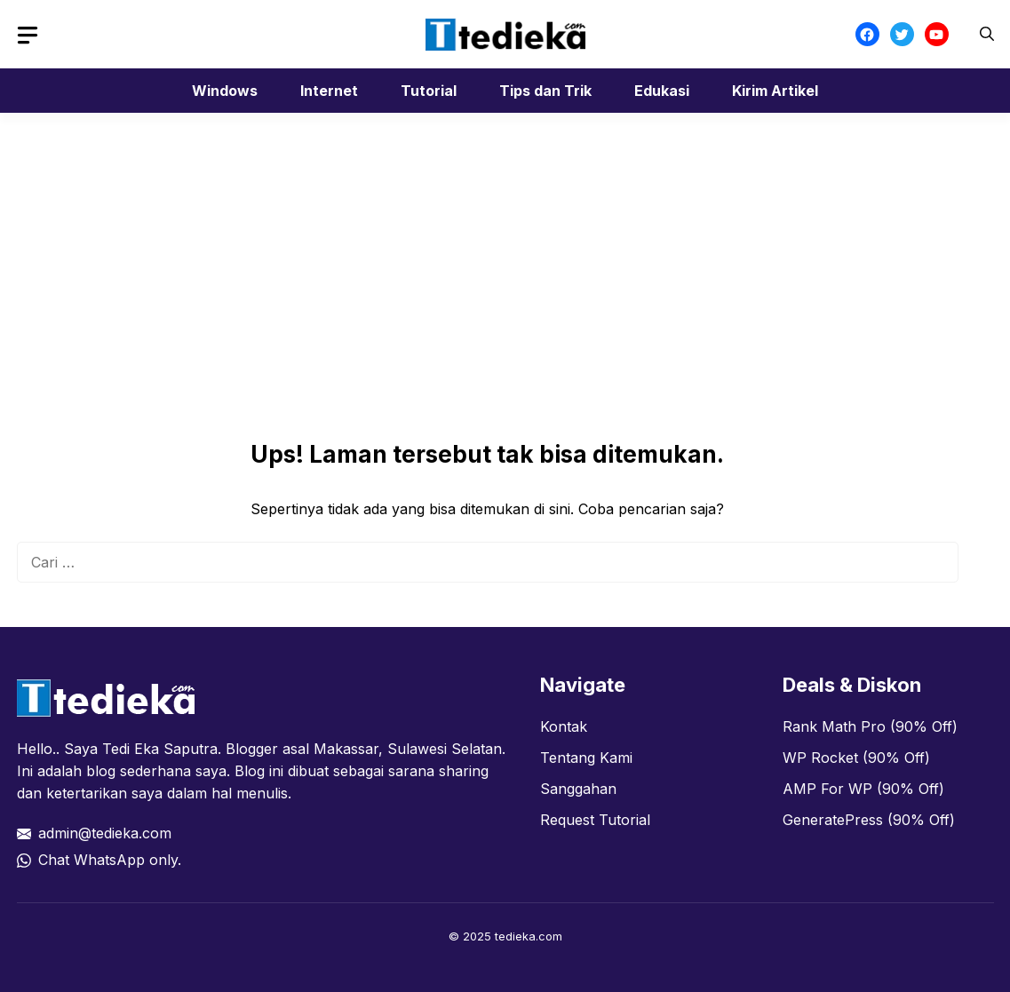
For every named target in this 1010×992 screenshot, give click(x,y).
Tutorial (429, 90)
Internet (329, 90)
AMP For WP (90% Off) (863, 789)
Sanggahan (578, 789)
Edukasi (661, 90)
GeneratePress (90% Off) (869, 820)
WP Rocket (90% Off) (856, 757)
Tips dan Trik (545, 90)
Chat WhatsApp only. (109, 860)
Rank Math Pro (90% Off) (870, 726)
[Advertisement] (487, 308)
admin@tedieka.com (104, 833)
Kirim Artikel (775, 90)
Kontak (563, 726)
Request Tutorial (595, 820)
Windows (225, 90)
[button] (987, 34)
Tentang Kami (586, 757)
